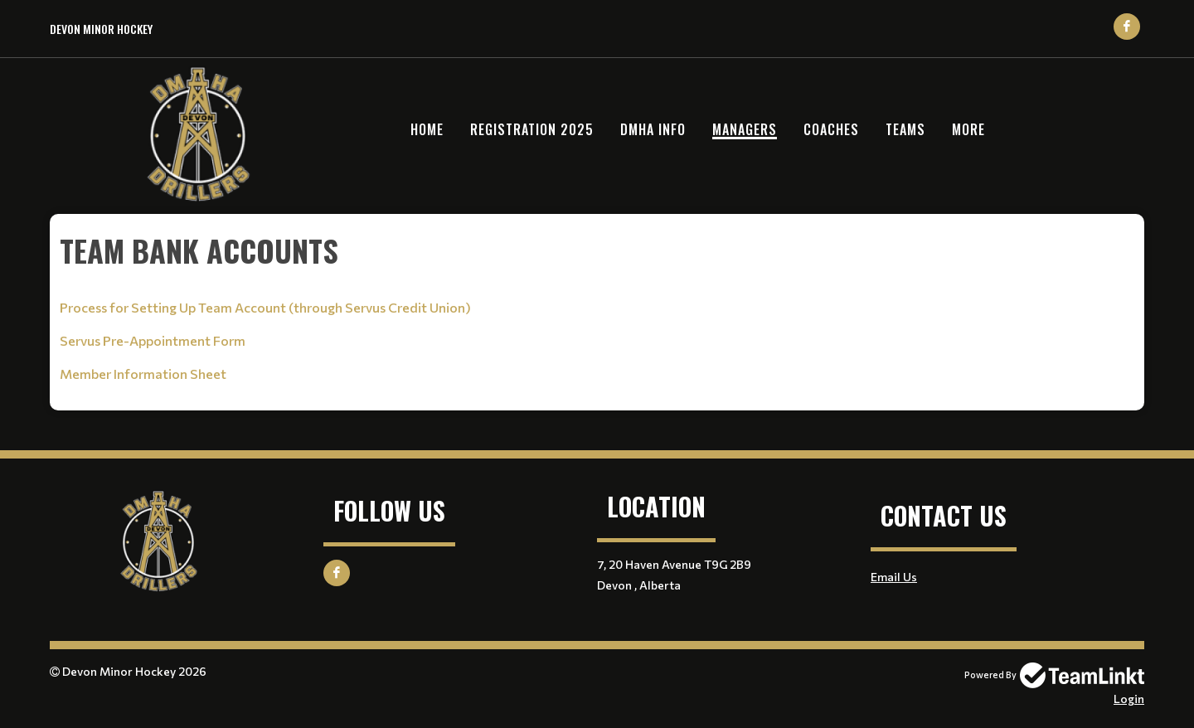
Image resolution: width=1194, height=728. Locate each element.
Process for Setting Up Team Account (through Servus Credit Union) (265, 307)
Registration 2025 (532, 129)
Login (1129, 699)
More (968, 129)
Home (427, 129)
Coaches (831, 129)
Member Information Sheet (143, 373)
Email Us (894, 577)
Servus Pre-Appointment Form (152, 340)
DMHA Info (653, 129)
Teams (905, 129)
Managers (744, 129)
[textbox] (597, 250)
